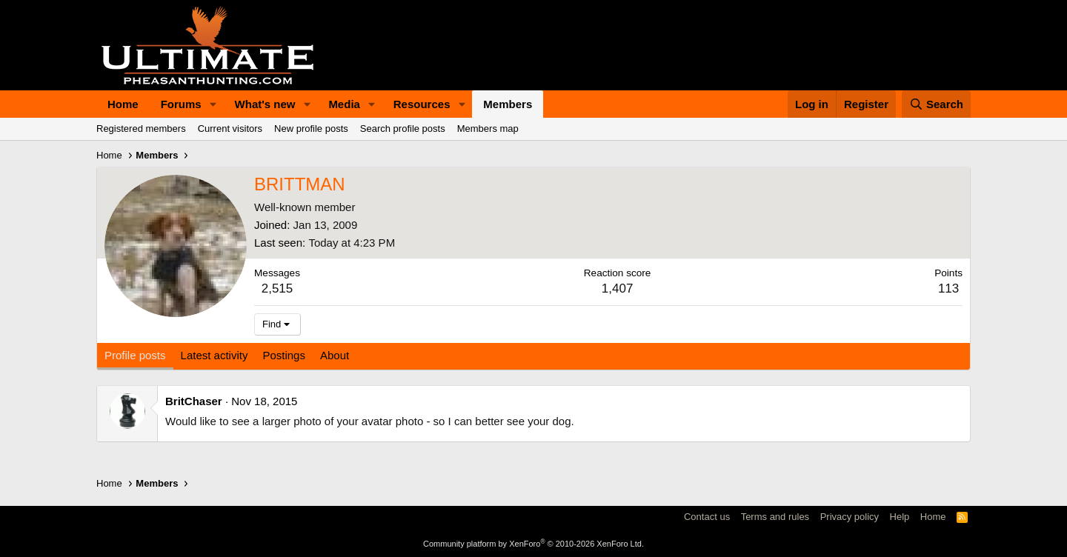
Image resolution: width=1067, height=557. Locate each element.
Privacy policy (849, 516)
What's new (265, 104)
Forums (181, 104)
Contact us (707, 516)
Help (900, 516)
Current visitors (230, 128)
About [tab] (334, 355)
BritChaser (193, 401)
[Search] (936, 104)
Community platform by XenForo (533, 543)
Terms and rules (775, 516)
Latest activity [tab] (214, 355)
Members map (488, 128)
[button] (213, 104)
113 (948, 288)
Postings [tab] (283, 355)
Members (507, 104)
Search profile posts (402, 128)
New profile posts (311, 128)
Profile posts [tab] (135, 355)
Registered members (141, 128)
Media (344, 104)
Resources (422, 104)
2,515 (277, 288)
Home (123, 104)
